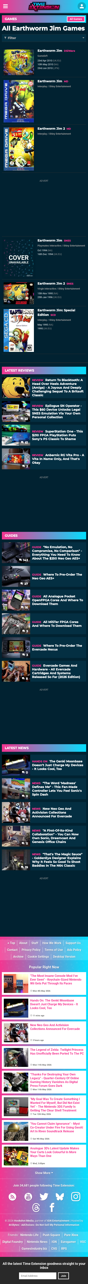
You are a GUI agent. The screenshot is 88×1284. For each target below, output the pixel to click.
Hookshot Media (24, 1220)
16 (24, 607)
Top (11, 943)
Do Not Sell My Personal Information (57, 1225)
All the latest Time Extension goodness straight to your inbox (44, 1266)
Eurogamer (68, 1242)
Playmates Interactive (49, 245)
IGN (54, 1242)
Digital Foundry (12, 1242)
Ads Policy (74, 950)
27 (24, 584)
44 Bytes (14, 1225)
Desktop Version (64, 956)
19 (24, 867)
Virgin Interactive (46, 288)
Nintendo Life (29, 1235)
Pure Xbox (71, 1235)
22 (24, 419)
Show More (44, 1173)
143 (23, 560)
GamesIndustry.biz (34, 1248)
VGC (83, 1242)
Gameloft (42, 55)
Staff (34, 943)
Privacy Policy (31, 950)
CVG (54, 1248)
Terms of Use (54, 950)
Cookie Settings (38, 956)
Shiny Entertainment (60, 86)
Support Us (73, 943)
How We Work (51, 943)
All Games (76, 19)
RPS (64, 1248)
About (23, 943)
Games (11, 19)
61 (24, 442)
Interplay (42, 86)
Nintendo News (37, 1242)
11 (25, 843)
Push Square (51, 1235)
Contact (12, 950)
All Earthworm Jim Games (43, 28)
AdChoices (27, 1225)
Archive (18, 956)
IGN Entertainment (58, 1220)
